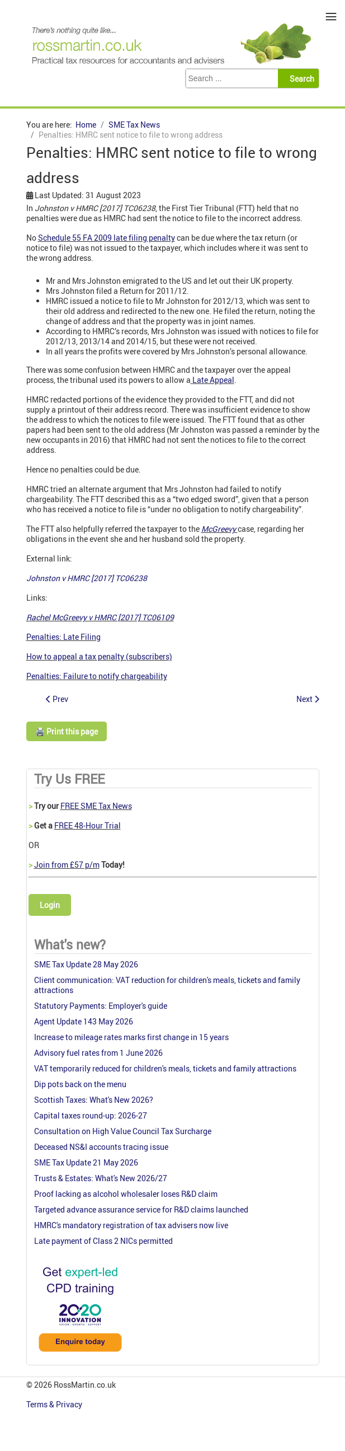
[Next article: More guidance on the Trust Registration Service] (307, 699)
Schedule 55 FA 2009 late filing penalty (106, 237)
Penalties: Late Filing (63, 636)
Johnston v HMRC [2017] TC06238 (86, 578)
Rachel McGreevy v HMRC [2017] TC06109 (100, 617)
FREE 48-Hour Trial (87, 825)
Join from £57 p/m (67, 864)
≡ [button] (331, 16)
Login (50, 905)
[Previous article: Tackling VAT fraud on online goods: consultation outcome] (57, 699)
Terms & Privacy (55, 1404)
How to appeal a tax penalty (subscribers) (99, 656)
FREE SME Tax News (96, 806)
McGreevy (219, 528)
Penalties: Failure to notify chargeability (96, 676)
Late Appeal (213, 380)
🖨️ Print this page (66, 731)
